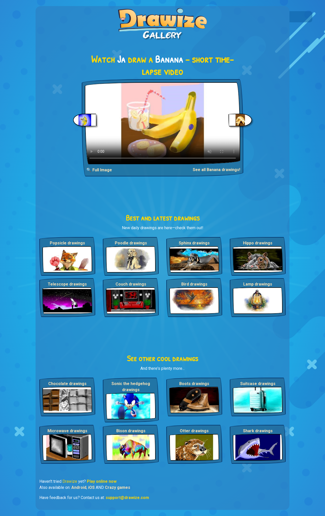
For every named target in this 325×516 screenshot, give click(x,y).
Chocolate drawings (67, 383)
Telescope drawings (67, 284)
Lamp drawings (257, 284)
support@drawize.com (127, 497)
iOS (91, 487)
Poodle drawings (131, 243)
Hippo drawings (257, 243)
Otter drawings (194, 430)
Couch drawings (131, 284)
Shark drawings (258, 430)
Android (78, 487)
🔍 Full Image (99, 170)
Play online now (102, 481)
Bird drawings (194, 284)
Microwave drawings (67, 430)
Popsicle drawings (67, 243)
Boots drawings (194, 383)
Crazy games (117, 487)
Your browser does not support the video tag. (162, 123)
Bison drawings (130, 430)
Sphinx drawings (194, 243)
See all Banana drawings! (216, 169)
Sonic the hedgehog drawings (130, 386)
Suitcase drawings (257, 383)
